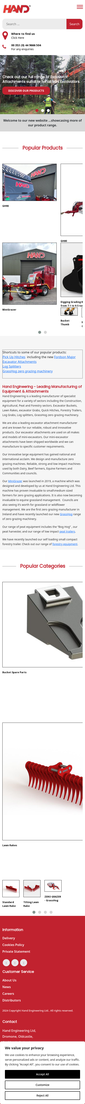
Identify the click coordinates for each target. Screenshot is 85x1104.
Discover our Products (26, 90)
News (6, 987)
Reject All (42, 1095)
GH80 (64, 241)
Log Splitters (12, 366)
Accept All (42, 1074)
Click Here (17, 38)
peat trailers (67, 531)
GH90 (5, 206)
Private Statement (16, 951)
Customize (42, 1085)
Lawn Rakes (9, 845)
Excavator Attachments (20, 362)
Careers (8, 993)
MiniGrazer (9, 309)
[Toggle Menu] (80, 7)
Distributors (11, 1000)
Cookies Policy (13, 945)
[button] (37, 110)
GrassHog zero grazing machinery (28, 371)
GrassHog (66, 514)
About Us (9, 980)
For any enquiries (22, 49)
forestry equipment (64, 544)
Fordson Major (65, 357)
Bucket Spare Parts (14, 672)
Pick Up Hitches (14, 357)
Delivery (8, 938)
